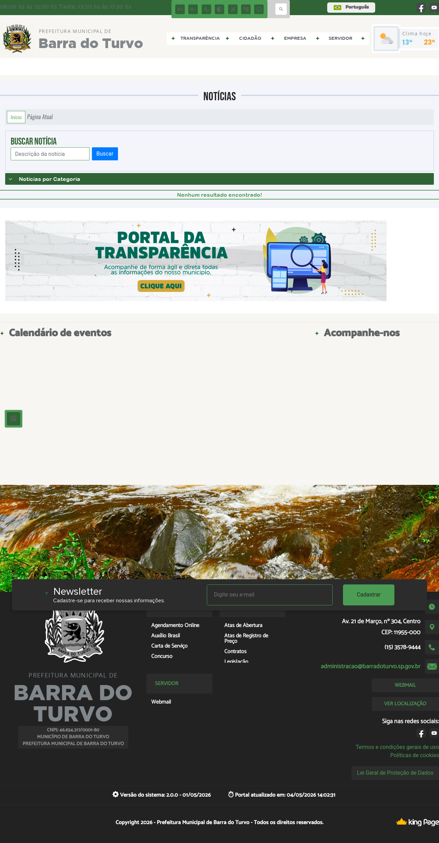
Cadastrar (369, 594)
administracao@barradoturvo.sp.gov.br (370, 666)
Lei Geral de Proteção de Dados (395, 773)
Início (16, 117)
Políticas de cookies (414, 755)
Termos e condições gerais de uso (397, 747)
